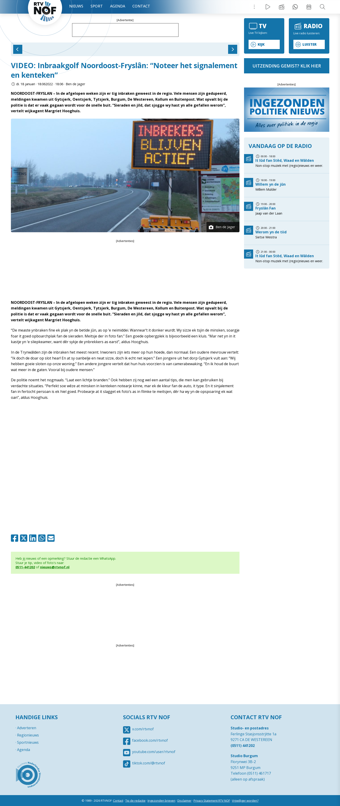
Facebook (15, 538)
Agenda (117, 6)
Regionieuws (28, 735)
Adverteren (26, 727)
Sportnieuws (28, 742)
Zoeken (322, 7)
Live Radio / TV (268, 7)
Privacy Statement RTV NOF (212, 801)
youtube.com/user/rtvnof (153, 751)
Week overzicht (309, 7)
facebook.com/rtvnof (150, 740)
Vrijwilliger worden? (245, 801)
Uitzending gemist (281, 7)
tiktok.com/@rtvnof (148, 763)
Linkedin (33, 538)
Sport (97, 6)
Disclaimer (184, 801)
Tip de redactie (135, 801)
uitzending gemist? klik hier (286, 66)
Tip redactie (295, 7)
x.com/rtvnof (143, 728)
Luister (309, 44)
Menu (254, 7)
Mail (51, 538)
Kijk (261, 44)
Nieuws (76, 6)
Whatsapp (42, 538)
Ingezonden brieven (161, 801)
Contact (141, 6)
